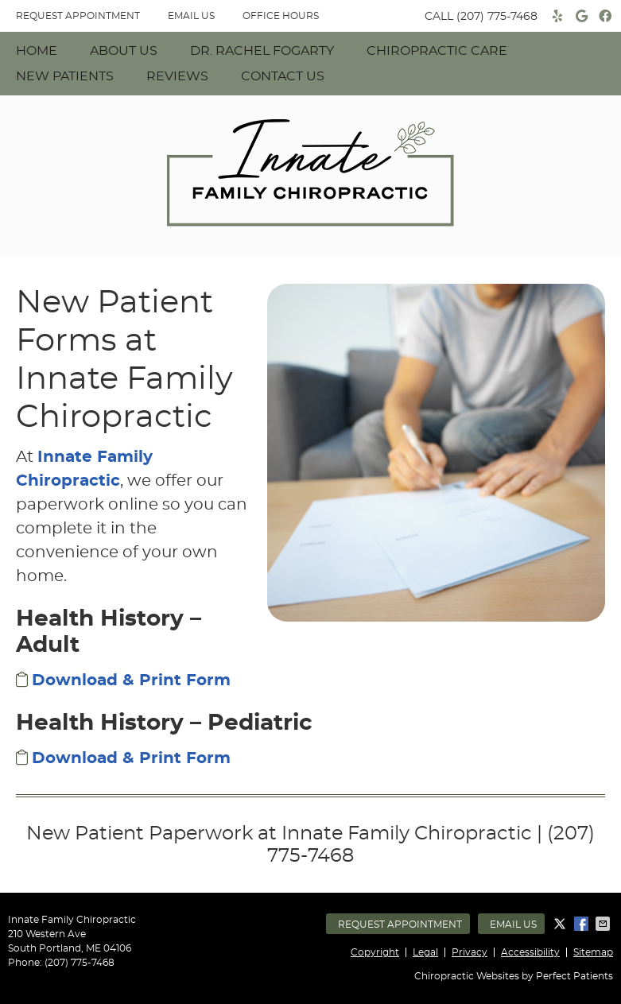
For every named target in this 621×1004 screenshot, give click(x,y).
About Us (123, 51)
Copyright (375, 952)
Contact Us (282, 76)
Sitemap (593, 952)
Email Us (191, 16)
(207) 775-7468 (497, 16)
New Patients (65, 76)
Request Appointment (400, 924)
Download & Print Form (131, 680)
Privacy (469, 952)
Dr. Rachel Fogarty (262, 51)
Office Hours (281, 16)
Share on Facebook (583, 924)
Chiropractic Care (437, 51)
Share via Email (604, 924)
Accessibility (530, 952)
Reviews (177, 76)
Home (36, 51)
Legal (425, 952)
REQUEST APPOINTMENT (78, 16)
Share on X (561, 924)
